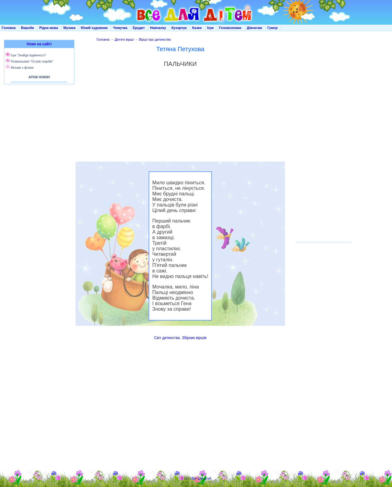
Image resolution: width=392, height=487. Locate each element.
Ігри (210, 28)
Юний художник (94, 28)
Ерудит (139, 28)
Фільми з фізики (22, 67)
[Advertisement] (38, 148)
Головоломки (230, 28)
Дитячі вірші (124, 39)
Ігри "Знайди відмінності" (28, 55)
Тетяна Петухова (180, 49)
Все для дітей (201, 478)
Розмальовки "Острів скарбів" (32, 61)
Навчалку (158, 28)
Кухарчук (179, 28)
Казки (197, 28)
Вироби (27, 28)
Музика (70, 28)
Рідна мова (48, 28)
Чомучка (120, 28)
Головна (9, 28)
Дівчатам (254, 28)
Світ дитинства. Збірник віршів (180, 338)
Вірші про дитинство (155, 39)
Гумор (272, 28)
